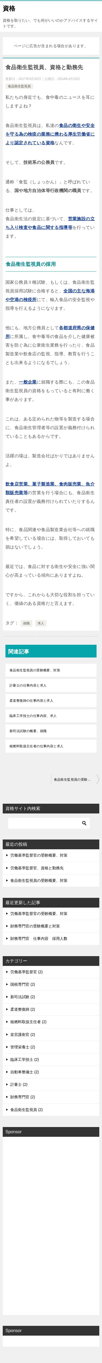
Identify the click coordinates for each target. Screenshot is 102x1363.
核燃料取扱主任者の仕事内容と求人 (36, 746)
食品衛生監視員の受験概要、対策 (35, 670)
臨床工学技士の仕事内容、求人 (33, 716)
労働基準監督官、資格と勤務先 (37, 868)
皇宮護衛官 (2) (22, 1034)
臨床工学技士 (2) (24, 1059)
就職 (26, 623)
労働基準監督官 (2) (26, 972)
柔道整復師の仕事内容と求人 (31, 701)
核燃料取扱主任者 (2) (28, 1022)
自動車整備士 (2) (24, 1072)
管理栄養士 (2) (22, 1047)
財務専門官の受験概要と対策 (35, 926)
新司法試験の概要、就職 (28, 731)
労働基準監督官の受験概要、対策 (38, 855)
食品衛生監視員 (19, 86)
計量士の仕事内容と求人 (28, 685)
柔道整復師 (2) (22, 1009)
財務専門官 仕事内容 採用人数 (38, 938)
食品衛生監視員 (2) (26, 1109)
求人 (41, 623)
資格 (9, 7)
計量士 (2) (18, 1084)
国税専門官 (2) (22, 984)
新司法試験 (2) (22, 997)
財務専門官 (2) (22, 1097)
